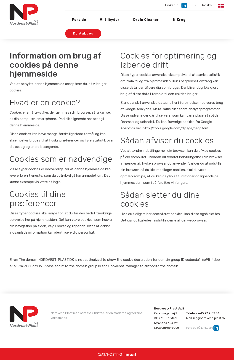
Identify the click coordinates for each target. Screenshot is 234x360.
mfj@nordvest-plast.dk (209, 318)
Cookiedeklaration (166, 327)
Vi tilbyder (110, 20)
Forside (79, 20)
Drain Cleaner (146, 20)
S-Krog (179, 20)
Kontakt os (83, 33)
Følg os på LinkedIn (199, 328)
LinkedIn (171, 5)
